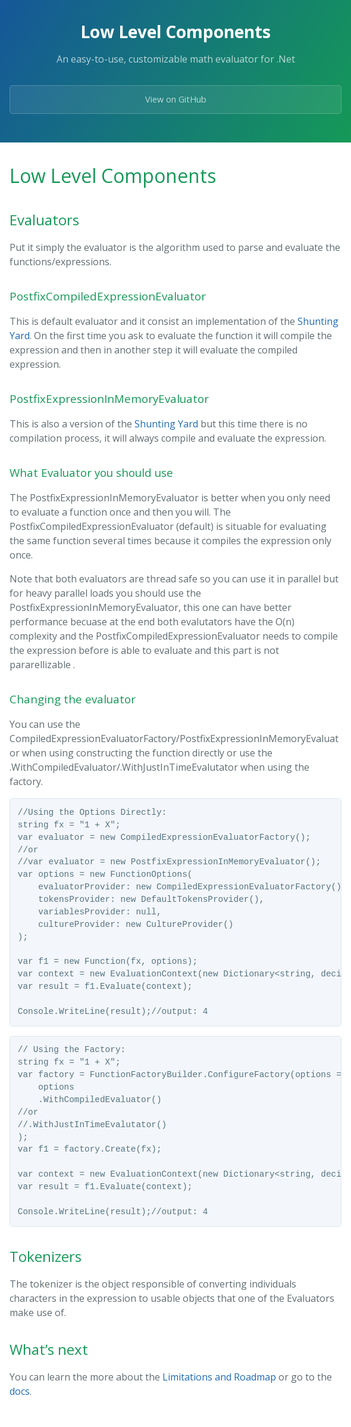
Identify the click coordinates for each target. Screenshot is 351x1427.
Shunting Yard (166, 423)
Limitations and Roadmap (219, 1376)
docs (20, 1391)
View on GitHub (175, 99)
